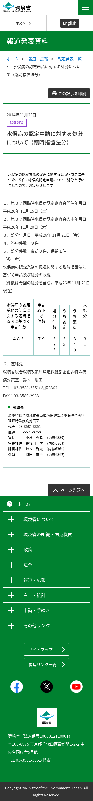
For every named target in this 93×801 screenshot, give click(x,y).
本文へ (21, 23)
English (69, 23)
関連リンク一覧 (43, 664)
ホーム (13, 59)
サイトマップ (41, 649)
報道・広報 (38, 59)
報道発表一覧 (70, 59)
